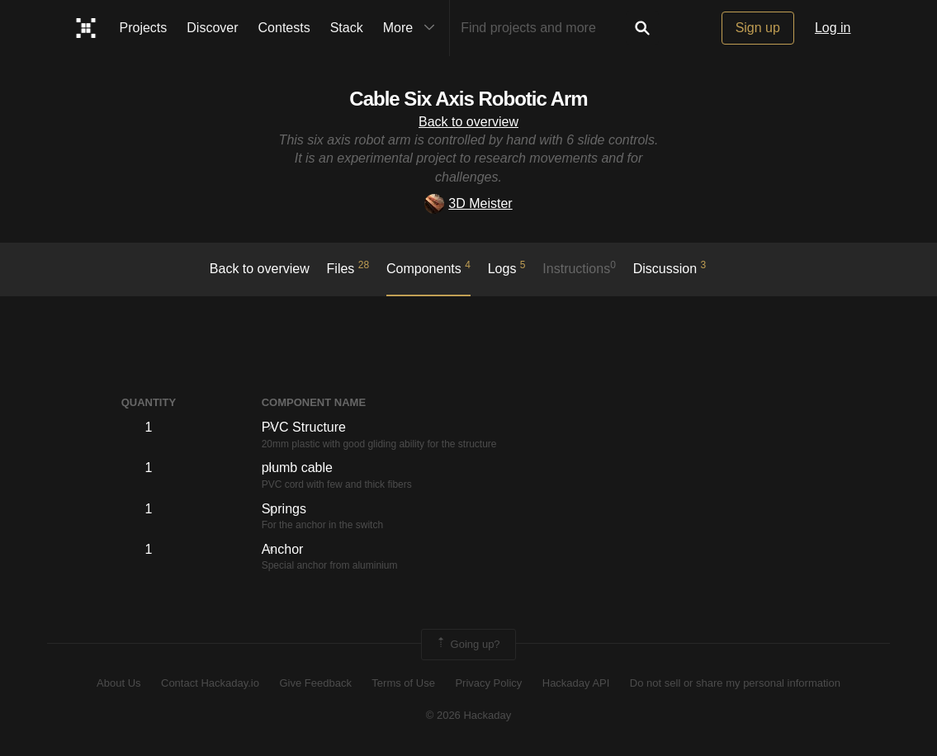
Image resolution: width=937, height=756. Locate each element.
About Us (118, 683)
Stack (346, 28)
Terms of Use (403, 683)
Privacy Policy (488, 683)
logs (507, 267)
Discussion (670, 267)
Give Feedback (315, 683)
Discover (212, 28)
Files (348, 267)
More (412, 28)
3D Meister (468, 203)
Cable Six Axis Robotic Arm (468, 98)
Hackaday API (576, 683)
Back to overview (468, 122)
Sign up (758, 28)
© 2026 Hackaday (469, 715)
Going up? (467, 645)
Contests (284, 28)
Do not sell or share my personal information (735, 683)
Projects (144, 28)
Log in (833, 28)
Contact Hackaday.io (210, 683)
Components (428, 267)
